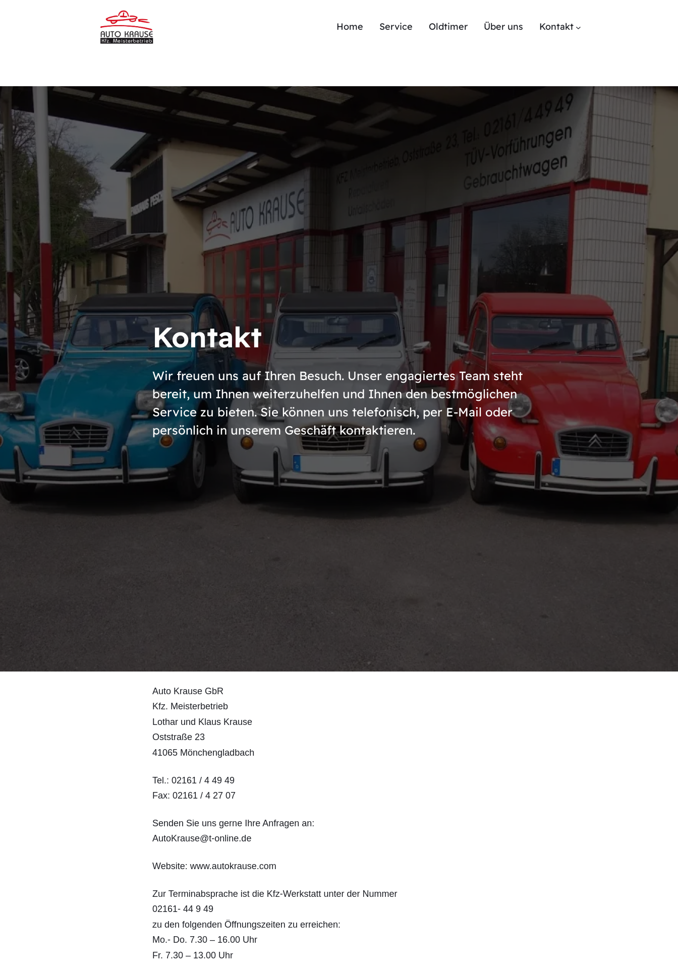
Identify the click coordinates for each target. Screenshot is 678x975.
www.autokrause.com (233, 866)
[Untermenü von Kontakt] (578, 27)
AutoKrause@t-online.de (201, 838)
